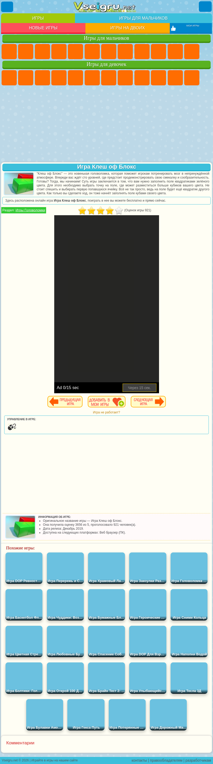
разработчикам (198, 760)
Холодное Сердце (158, 77)
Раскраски (125, 77)
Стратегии (42, 51)
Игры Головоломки (30, 210)
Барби (59, 77)
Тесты (75, 77)
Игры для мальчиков (143, 18)
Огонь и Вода (42, 77)
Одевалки (191, 77)
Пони (9, 77)
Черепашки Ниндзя (142, 51)
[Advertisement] (106, 124)
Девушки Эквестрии (25, 77)
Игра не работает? (106, 412)
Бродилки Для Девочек (108, 77)
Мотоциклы (158, 51)
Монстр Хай (92, 77)
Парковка (9, 51)
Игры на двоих (127, 28)
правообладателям (166, 760)
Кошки (175, 77)
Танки (59, 51)
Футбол (25, 51)
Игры (38, 18)
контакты (139, 760)
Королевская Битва (92, 51)
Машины (125, 51)
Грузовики (191, 51)
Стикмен (175, 51)
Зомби (75, 51)
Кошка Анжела (142, 77)
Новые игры (43, 28)
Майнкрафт (108, 51)
